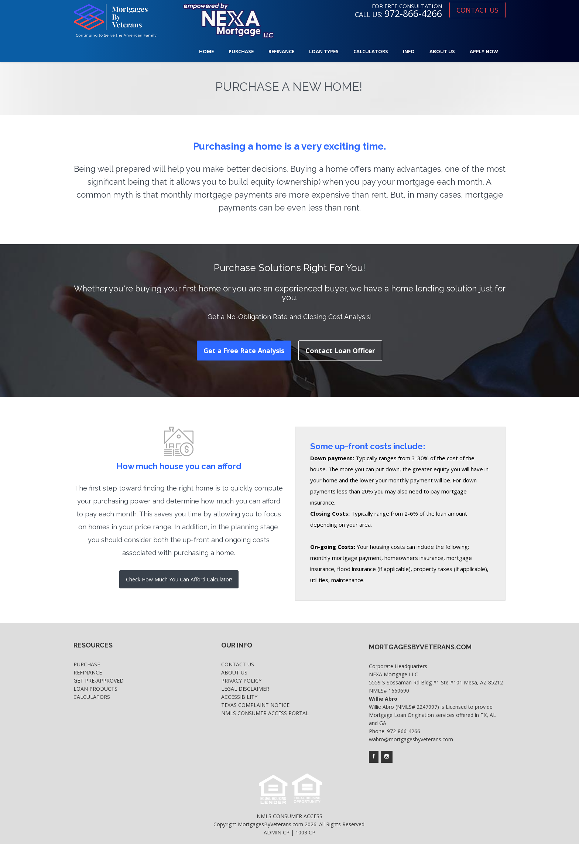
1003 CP (305, 832)
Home (206, 51)
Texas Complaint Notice (255, 704)
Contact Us (237, 664)
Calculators (370, 51)
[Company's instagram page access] (387, 757)
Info (409, 51)
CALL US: (398, 14)
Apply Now (484, 51)
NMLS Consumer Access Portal (265, 713)
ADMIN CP (277, 832)
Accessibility (239, 696)
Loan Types (324, 51)
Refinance (281, 51)
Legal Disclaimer (245, 688)
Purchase (241, 51)
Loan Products (95, 688)
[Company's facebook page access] (373, 757)
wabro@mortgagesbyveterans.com (411, 739)
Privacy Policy (241, 680)
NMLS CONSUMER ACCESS (289, 816)
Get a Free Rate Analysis (243, 350)
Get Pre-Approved (98, 680)
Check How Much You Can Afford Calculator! (179, 579)
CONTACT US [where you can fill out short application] (477, 10)
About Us (442, 51)
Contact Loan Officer (340, 350)
